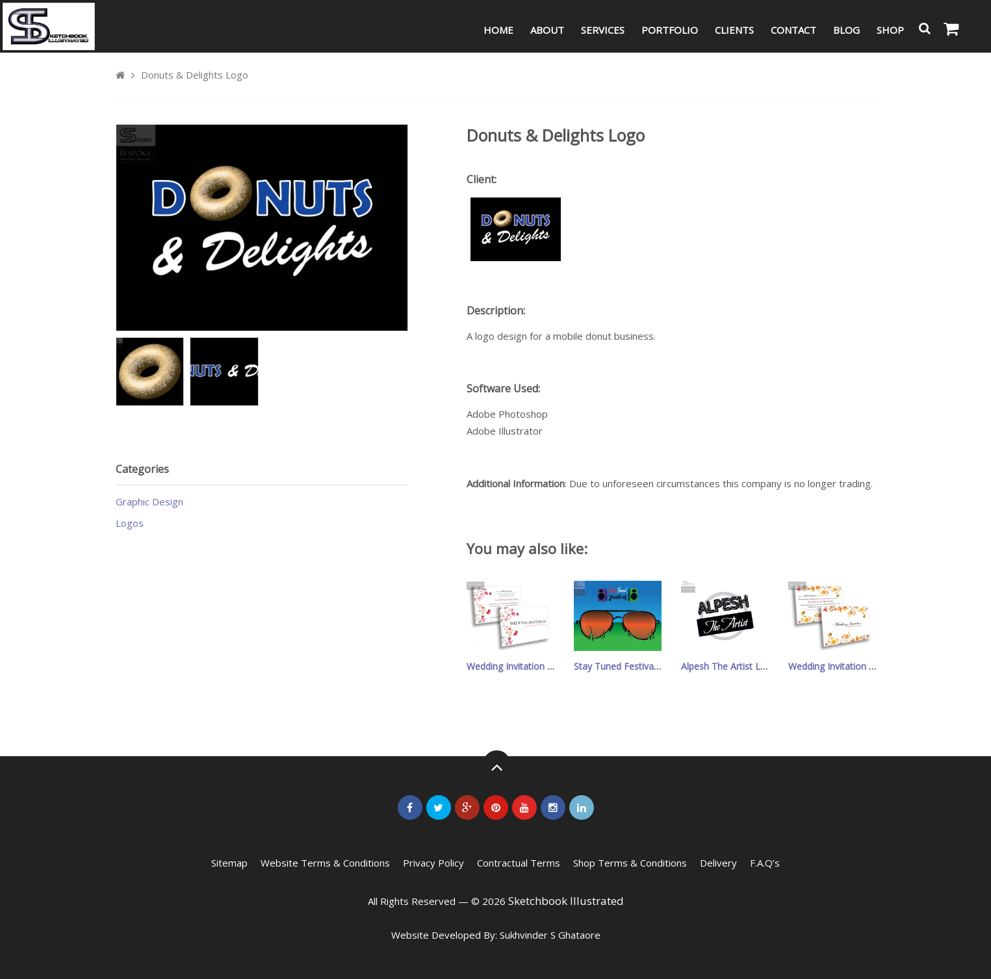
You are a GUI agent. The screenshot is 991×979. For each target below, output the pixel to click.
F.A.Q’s (765, 862)
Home (498, 29)
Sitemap (229, 862)
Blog (846, 29)
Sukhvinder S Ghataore (550, 934)
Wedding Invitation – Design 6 (851, 666)
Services (602, 29)
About (547, 29)
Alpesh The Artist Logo (729, 666)
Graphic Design (149, 501)
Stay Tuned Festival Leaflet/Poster (646, 666)
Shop (890, 29)
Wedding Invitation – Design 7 (529, 666)
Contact (793, 29)
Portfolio (669, 29)
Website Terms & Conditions (325, 862)
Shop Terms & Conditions (630, 862)
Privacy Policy (433, 862)
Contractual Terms (518, 862)
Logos (130, 522)
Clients (734, 29)
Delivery (718, 862)
